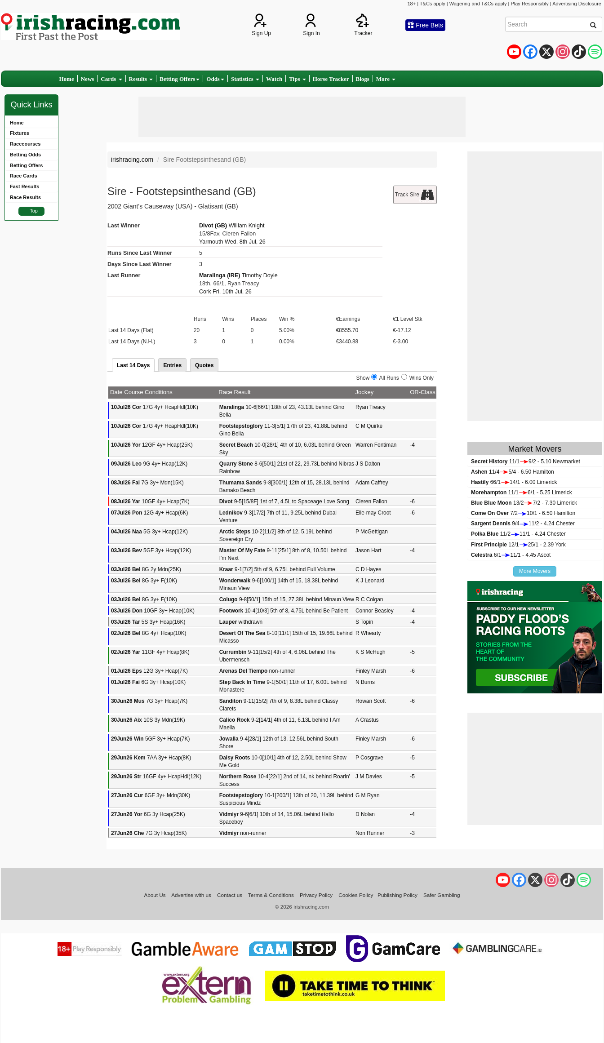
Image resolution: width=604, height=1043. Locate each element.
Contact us (229, 895)
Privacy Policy (316, 895)
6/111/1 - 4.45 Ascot (511, 555)
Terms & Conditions (271, 895)
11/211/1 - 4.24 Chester (518, 534)
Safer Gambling (441, 895)
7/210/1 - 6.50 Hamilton (523, 513)
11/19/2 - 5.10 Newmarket (525, 461)
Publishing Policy (397, 895)
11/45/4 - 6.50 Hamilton (512, 472)
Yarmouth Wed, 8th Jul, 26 (232, 242)
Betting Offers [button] (180, 78)
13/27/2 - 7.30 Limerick (524, 503)
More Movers (535, 571)
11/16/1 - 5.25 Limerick (521, 492)
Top (34, 210)
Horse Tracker (331, 78)
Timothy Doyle (260, 275)
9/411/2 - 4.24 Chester (523, 523)
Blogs (362, 78)
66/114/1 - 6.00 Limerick (514, 482)
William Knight (247, 225)
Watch (274, 78)
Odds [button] (215, 78)
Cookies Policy (355, 895)
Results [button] (141, 78)
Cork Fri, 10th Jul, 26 (225, 291)
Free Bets (425, 25)
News (87, 78)
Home (66, 78)
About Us (154, 895)
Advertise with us (191, 895)
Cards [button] (111, 78)
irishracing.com (132, 159)
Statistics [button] (245, 78)
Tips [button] (297, 78)
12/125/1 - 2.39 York (518, 544)
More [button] (385, 78)
